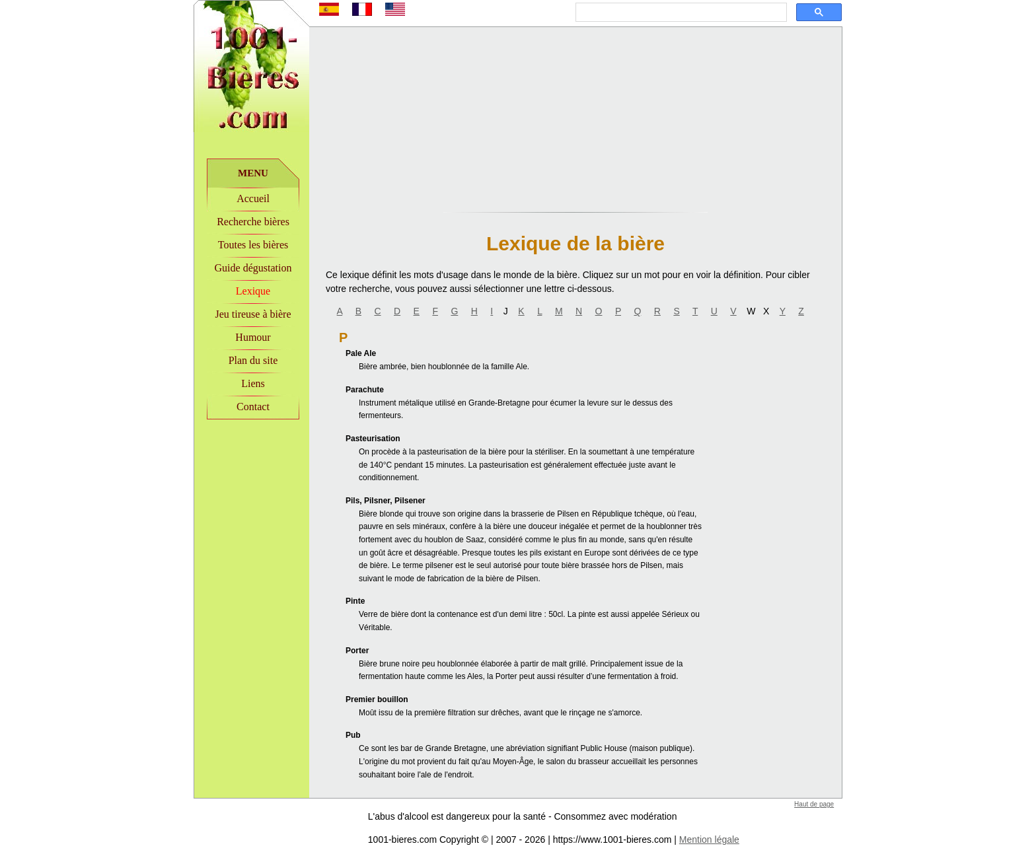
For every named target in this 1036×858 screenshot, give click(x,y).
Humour (252, 337)
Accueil (253, 198)
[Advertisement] (251, 509)
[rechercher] (680, 12)
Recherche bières (253, 221)
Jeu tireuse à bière (253, 314)
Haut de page (814, 804)
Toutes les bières (253, 244)
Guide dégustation (253, 267)
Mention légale (709, 839)
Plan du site (253, 360)
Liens (253, 383)
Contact (253, 406)
